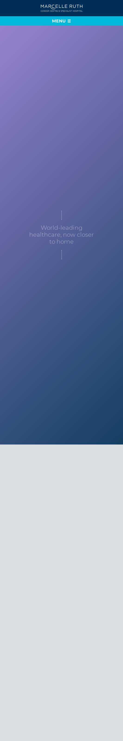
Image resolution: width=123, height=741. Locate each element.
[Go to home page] (61, 8)
